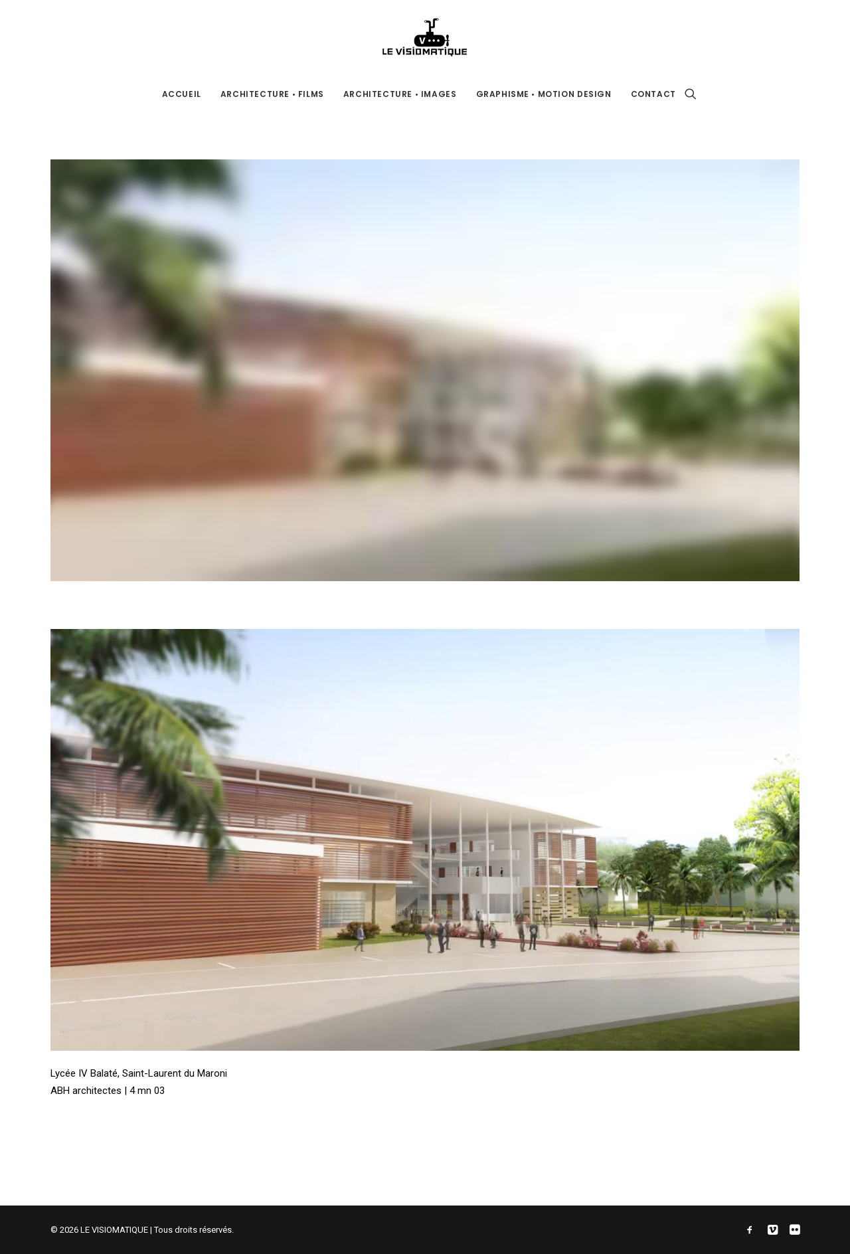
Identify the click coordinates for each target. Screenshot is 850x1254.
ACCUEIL (181, 94)
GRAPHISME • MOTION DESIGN (544, 94)
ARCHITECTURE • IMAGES (400, 94)
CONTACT (653, 94)
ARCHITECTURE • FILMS (272, 94)
